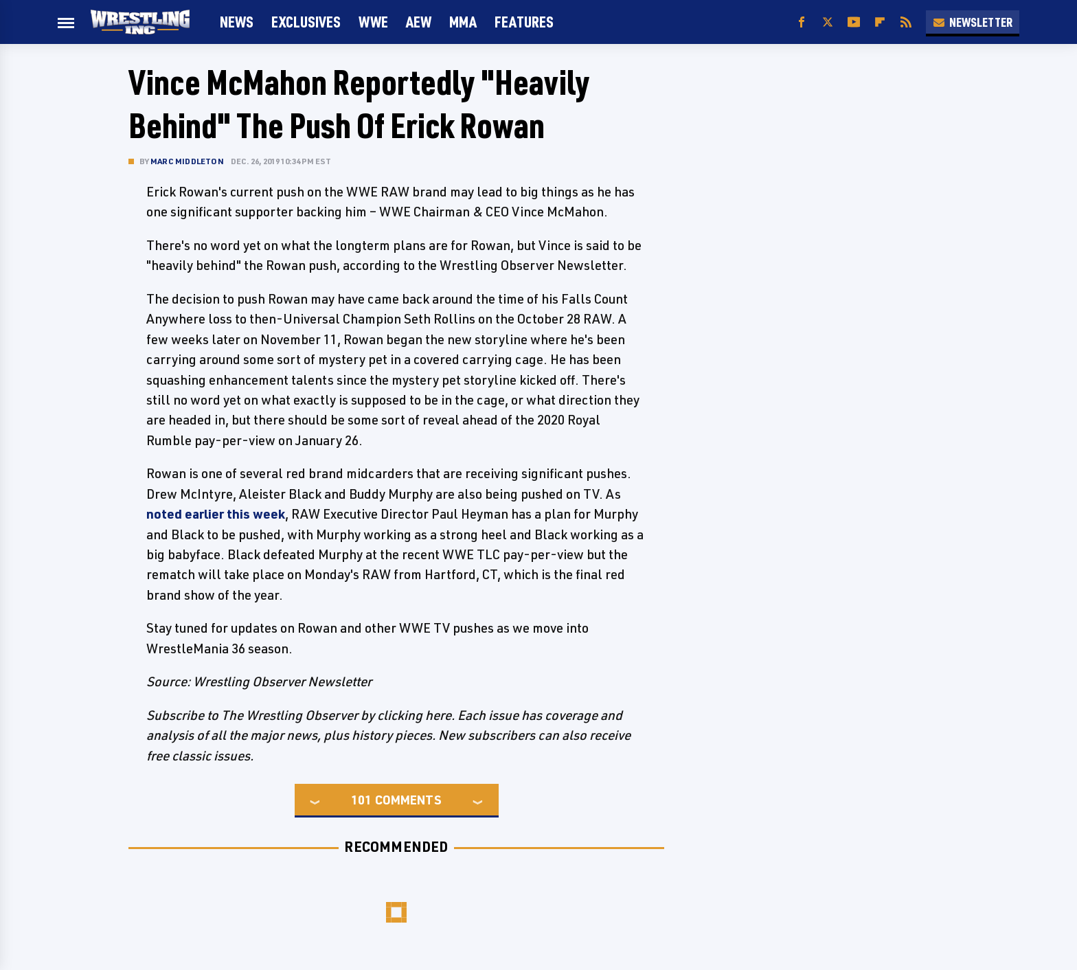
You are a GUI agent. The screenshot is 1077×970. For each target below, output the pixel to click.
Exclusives (306, 21)
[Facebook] (801, 22)
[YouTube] (854, 22)
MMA (463, 21)
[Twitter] (827, 22)
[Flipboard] (880, 22)
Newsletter (972, 22)
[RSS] (906, 22)
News (236, 21)
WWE (373, 21)
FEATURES (524, 21)
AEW (418, 21)
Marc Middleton (187, 161)
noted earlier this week (215, 514)
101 (361, 799)
